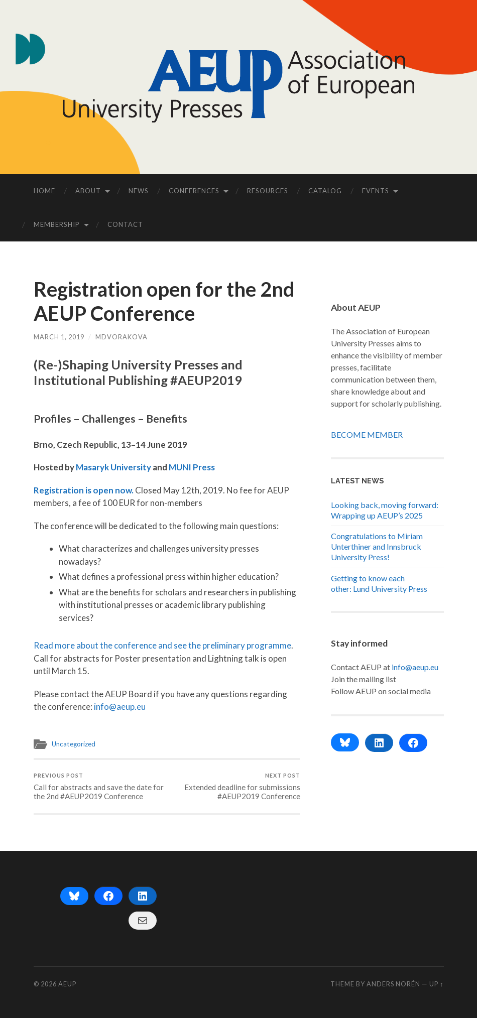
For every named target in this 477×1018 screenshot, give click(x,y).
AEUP (67, 984)
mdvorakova (121, 337)
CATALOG (325, 191)
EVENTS (375, 191)
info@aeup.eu (120, 706)
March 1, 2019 (59, 337)
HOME (44, 191)
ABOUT (88, 191)
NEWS (139, 191)
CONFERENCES (194, 191)
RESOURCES (267, 191)
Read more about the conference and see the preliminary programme (162, 645)
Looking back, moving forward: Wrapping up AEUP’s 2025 (384, 510)
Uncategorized (73, 744)
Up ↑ (436, 984)
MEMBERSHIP (57, 224)
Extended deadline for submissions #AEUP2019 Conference (234, 786)
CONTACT (125, 224)
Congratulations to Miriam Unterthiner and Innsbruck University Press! (377, 546)
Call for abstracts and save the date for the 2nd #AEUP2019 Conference (99, 786)
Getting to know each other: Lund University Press (379, 583)
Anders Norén (393, 984)
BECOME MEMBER (367, 434)
